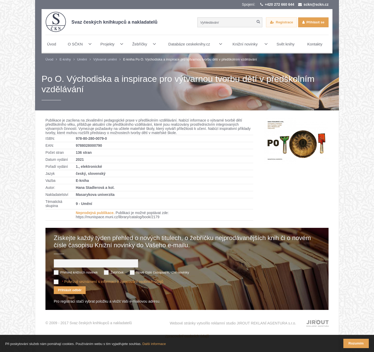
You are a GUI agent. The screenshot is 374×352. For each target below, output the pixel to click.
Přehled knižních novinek (79, 272)
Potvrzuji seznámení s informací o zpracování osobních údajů (113, 282)
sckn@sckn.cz (316, 4)
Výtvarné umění (105, 59)
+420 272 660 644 (279, 4)
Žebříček (117, 272)
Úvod (49, 59)
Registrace (284, 22)
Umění (82, 59)
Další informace (154, 344)
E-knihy (65, 59)
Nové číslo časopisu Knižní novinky (162, 272)
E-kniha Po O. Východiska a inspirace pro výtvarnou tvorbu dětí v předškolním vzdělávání (190, 59)
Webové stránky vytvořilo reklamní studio (233, 323)
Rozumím (356, 343)
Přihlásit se (315, 22)
